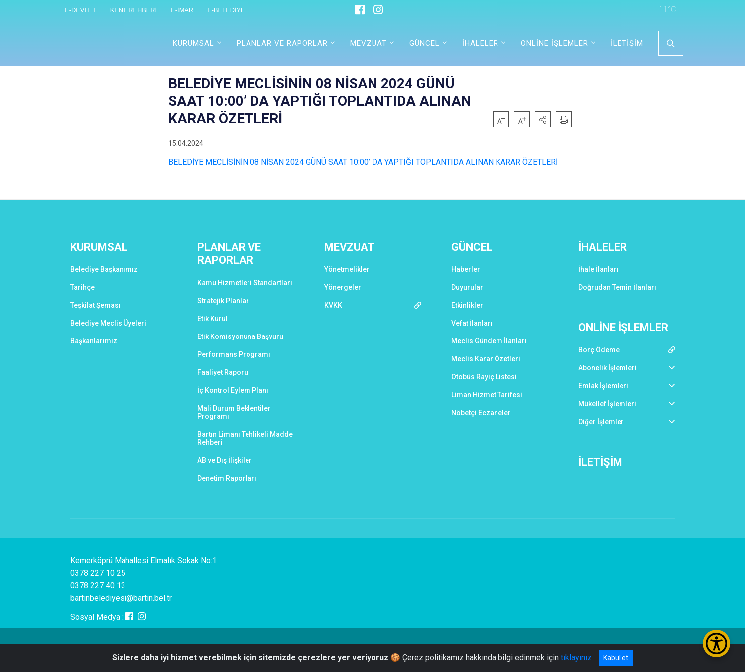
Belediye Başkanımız (104, 269)
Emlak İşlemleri (603, 386)
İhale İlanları (598, 269)
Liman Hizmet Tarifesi (486, 395)
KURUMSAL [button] (193, 43)
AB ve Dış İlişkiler (224, 460)
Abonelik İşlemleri (607, 368)
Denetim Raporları (226, 478)
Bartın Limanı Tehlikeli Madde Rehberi (245, 438)
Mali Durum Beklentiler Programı (234, 412)
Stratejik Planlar (223, 301)
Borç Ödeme (599, 350)
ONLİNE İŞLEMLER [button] (554, 43)
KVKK (333, 305)
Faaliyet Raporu (222, 372)
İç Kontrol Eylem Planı (232, 390)
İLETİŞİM (627, 43)
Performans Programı (233, 354)
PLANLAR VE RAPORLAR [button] (282, 43)
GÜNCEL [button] (424, 43)
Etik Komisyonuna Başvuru (240, 336)
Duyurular (467, 287)
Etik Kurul (212, 319)
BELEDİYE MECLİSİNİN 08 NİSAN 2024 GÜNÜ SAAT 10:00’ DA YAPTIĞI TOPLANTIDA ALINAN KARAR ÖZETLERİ (363, 162)
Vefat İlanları (472, 323)
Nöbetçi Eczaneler (481, 413)
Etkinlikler (467, 305)
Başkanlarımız (93, 341)
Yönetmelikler (347, 269)
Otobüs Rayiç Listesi (484, 377)
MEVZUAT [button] (368, 43)
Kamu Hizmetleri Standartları (244, 283)
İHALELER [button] (480, 43)
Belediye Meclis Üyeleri (108, 323)
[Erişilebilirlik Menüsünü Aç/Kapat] (716, 643)
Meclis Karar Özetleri (485, 359)
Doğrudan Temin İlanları (617, 287)
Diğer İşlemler (601, 422)
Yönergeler (342, 287)
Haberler (465, 269)
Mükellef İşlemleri (607, 404)
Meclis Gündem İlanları (489, 341)
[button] (543, 119)
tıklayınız (576, 657)
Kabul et (615, 658)
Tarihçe (82, 287)
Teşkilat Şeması (95, 305)
